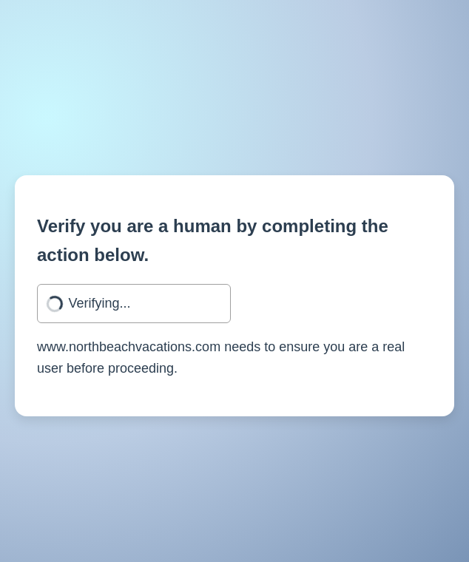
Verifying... (100, 303)
